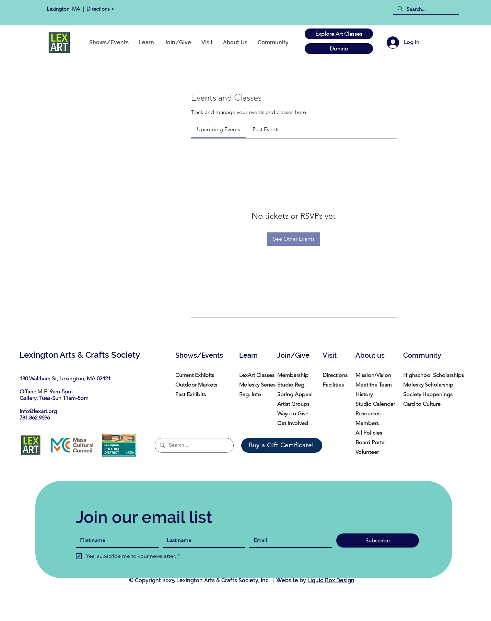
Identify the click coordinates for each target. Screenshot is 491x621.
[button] (273, 42)
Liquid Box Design (330, 580)
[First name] (115, 540)
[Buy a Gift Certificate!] (281, 445)
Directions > (100, 8)
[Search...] (426, 9)
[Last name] (202, 540)
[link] (218, 129)
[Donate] (339, 48)
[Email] (288, 540)
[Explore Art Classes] (339, 33)
